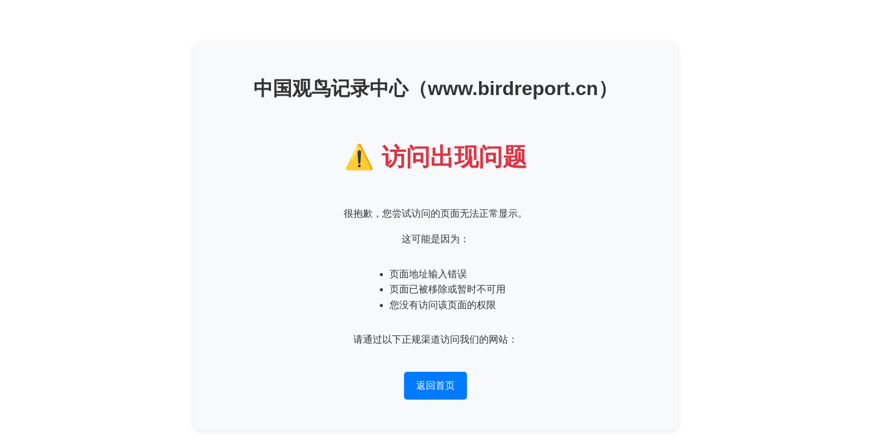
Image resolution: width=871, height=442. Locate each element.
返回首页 (435, 385)
